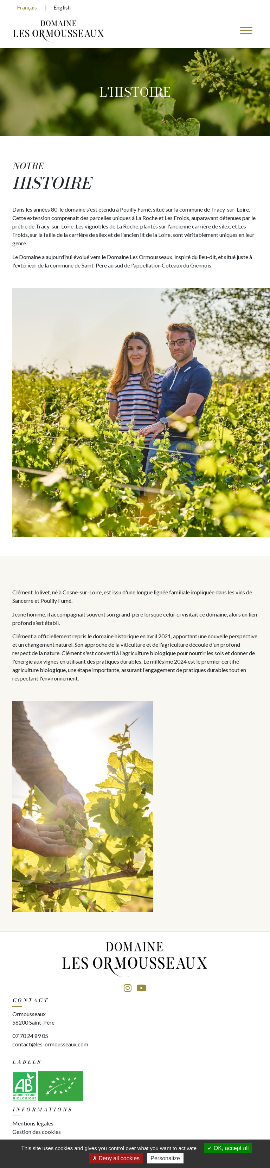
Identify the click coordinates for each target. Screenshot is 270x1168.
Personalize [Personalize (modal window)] (165, 1158)
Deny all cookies (116, 1158)
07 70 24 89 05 (30, 1035)
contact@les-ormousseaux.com (50, 1044)
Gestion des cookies (36, 1131)
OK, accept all (228, 1148)
